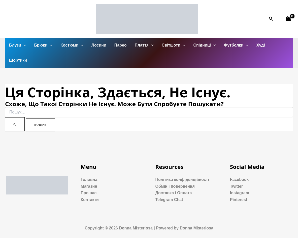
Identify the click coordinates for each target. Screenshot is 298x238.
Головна (89, 179)
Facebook (239, 179)
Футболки (236, 45)
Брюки (43, 45)
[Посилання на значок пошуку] (271, 19)
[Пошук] (15, 124)
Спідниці (204, 45)
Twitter (236, 186)
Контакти (90, 199)
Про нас (88, 193)
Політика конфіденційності (182, 179)
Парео (120, 45)
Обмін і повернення (175, 186)
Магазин (89, 186)
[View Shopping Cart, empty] (288, 18)
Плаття (144, 45)
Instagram (239, 193)
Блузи (17, 45)
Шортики (18, 60)
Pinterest (238, 199)
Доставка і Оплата (173, 193)
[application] (23, 45)
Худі (260, 45)
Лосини (98, 45)
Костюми (71, 45)
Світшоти (173, 45)
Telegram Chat (169, 199)
